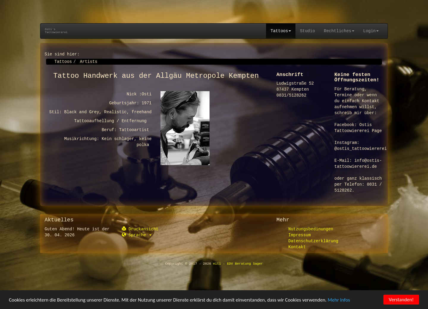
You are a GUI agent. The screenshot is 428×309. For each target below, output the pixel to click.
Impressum (299, 235)
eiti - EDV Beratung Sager (238, 263)
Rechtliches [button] (339, 31)
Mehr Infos (339, 300)
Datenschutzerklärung (313, 241)
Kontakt (297, 247)
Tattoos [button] (280, 31)
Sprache (137, 235)
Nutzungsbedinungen (310, 229)
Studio (307, 31)
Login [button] (371, 31)
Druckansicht (140, 229)
